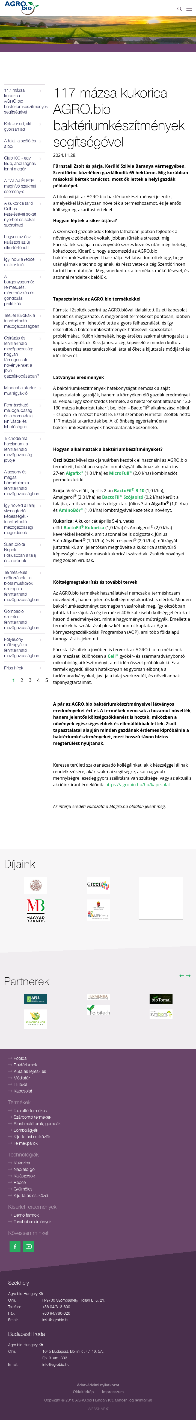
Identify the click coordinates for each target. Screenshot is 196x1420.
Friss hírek (13, 667)
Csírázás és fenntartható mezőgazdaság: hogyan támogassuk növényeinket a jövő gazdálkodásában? (21, 356)
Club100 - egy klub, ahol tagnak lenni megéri (20, 163)
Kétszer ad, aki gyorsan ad (17, 126)
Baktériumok (25, 1064)
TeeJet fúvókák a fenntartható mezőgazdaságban (21, 321)
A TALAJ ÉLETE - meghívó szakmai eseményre (20, 186)
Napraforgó (24, 1169)
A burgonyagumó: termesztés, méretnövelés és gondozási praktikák (19, 290)
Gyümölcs (23, 1188)
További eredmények (33, 1221)
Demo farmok (26, 1215)
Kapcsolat (23, 1090)
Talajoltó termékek (30, 1110)
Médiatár (22, 1077)
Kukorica (22, 1162)
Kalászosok (24, 1175)
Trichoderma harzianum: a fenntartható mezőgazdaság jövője (18, 449)
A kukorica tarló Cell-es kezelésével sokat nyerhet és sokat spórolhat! (20, 214)
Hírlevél (20, 1084)
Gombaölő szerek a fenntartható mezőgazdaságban (21, 619)
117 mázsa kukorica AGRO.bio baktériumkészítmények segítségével (24, 101)
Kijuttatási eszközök (32, 1136)
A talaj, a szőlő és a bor (20, 143)
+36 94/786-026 (56, 1313)
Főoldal (20, 1058)
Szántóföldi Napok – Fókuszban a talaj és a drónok (20, 552)
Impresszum (113, 1391)
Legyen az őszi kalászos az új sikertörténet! (17, 242)
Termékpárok (26, 1143)
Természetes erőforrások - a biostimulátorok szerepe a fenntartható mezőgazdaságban (21, 586)
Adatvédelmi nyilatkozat (98, 1384)
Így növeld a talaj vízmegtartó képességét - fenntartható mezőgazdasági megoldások (19, 519)
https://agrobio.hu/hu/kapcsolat (137, 785)
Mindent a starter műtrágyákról (20, 390)
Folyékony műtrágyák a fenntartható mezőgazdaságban (21, 647)
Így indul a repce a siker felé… (19, 262)
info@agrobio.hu (56, 1319)
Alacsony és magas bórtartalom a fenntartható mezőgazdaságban (21, 482)
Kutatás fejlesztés (30, 1071)
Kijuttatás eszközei (31, 1195)
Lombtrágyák (26, 1130)
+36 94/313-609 (56, 1306)
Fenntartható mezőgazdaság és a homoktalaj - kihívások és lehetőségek (20, 415)
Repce (20, 1182)
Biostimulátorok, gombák (37, 1123)
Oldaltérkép (83, 1391)
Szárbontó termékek (32, 1117)
